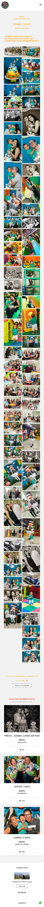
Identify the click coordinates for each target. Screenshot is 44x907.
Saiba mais (22, 889)
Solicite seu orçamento (22, 685)
